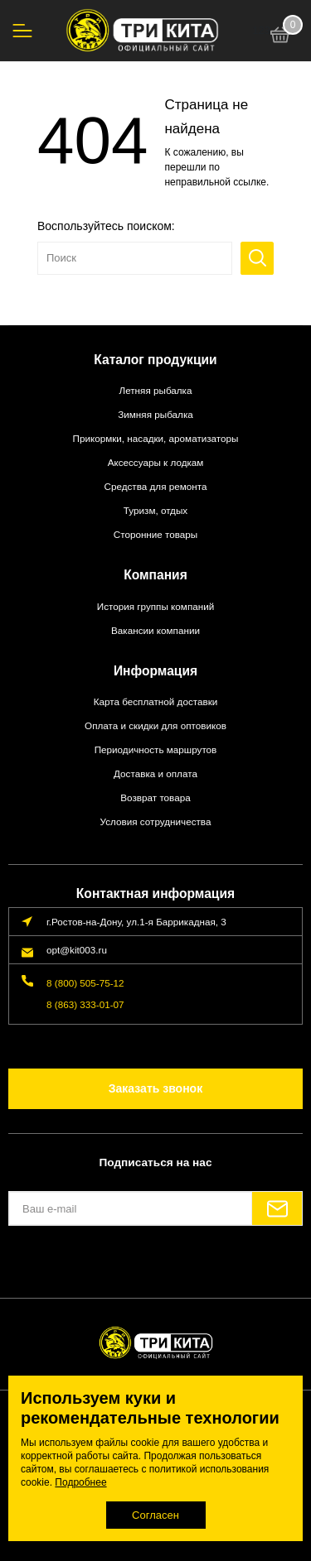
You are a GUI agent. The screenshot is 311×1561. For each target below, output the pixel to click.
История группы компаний (155, 606)
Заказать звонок (155, 1088)
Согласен (155, 1515)
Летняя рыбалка (155, 390)
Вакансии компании (155, 630)
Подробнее (80, 1482)
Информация (155, 671)
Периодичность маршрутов (156, 749)
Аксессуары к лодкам (156, 462)
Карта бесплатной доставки (156, 701)
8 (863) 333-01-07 (85, 1004)
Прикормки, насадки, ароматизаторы (156, 438)
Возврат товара (155, 797)
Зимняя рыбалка (155, 414)
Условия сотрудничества (155, 821)
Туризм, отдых (155, 510)
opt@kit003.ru (76, 949)
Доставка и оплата (155, 773)
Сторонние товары (156, 534)
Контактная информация (155, 893)
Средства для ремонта (155, 486)
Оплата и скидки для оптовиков (155, 725)
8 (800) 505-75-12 (85, 982)
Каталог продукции (155, 360)
